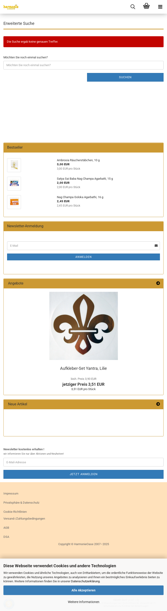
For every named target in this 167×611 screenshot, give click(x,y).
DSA (6, 537)
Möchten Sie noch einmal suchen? (25, 57)
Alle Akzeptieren (83, 590)
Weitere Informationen (83, 602)
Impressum (10, 493)
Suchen (125, 77)
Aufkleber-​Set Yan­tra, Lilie (83, 368)
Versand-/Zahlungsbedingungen (24, 518)
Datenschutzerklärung (85, 581)
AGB (6, 527)
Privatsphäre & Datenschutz (21, 502)
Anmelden (83, 257)
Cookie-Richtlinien (15, 511)
